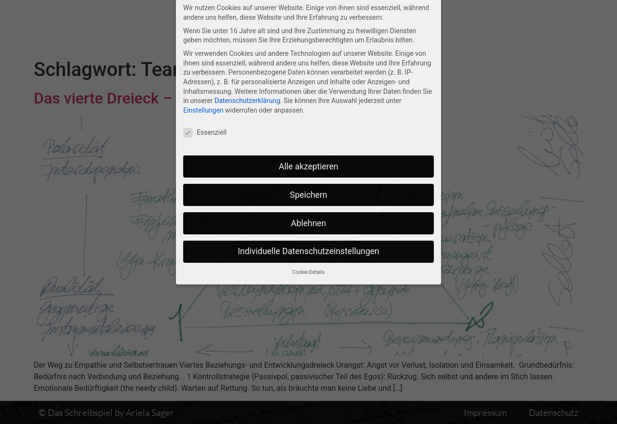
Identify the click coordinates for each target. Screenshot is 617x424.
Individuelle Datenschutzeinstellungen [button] (308, 201)
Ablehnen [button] (308, 173)
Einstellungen (203, 60)
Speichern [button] (308, 145)
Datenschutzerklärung (247, 51)
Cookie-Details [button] (308, 222)
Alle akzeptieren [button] (308, 116)
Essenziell (205, 82)
